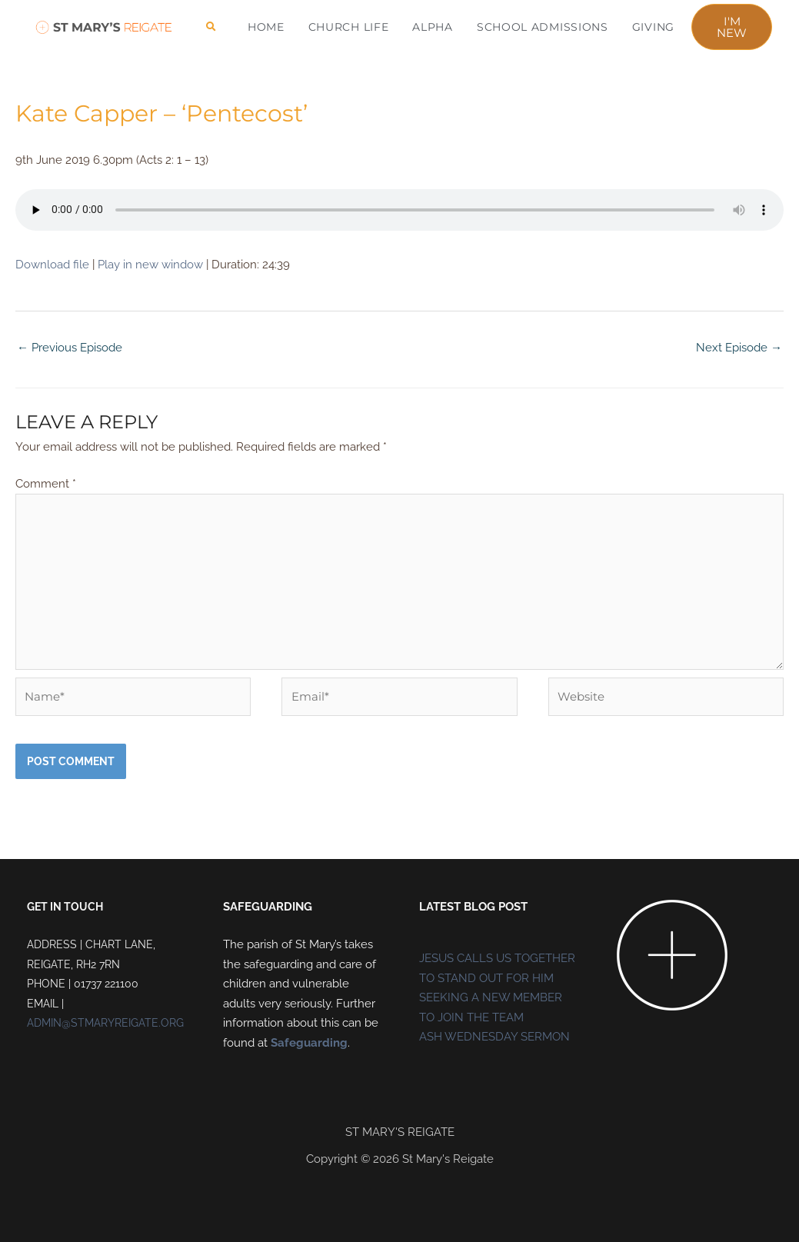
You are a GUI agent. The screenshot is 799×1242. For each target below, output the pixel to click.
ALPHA (432, 27)
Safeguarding (309, 1043)
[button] (211, 27)
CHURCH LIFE (348, 27)
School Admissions (542, 27)
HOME (266, 27)
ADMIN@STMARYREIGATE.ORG (105, 1023)
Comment (45, 484)
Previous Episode (69, 348)
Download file (52, 264)
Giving (653, 27)
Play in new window (150, 264)
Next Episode (739, 348)
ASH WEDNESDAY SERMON (494, 1037)
